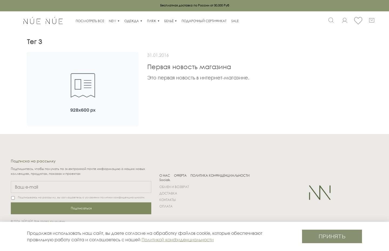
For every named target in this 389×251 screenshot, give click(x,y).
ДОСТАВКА (168, 193)
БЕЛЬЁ (168, 21)
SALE (235, 21)
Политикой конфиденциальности (178, 239)
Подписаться (81, 208)
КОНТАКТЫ (167, 200)
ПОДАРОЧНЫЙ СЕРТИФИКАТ (204, 21)
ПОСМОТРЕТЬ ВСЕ (90, 21)
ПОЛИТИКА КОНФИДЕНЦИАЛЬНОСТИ (220, 175)
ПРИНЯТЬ (332, 236)
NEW (112, 21)
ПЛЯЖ (151, 21)
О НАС (164, 175)
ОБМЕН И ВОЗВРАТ (174, 187)
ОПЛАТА (166, 206)
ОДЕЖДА (131, 21)
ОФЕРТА (180, 175)
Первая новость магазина (189, 66)
